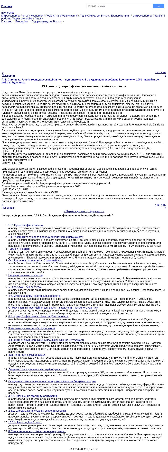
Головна (6, 21)
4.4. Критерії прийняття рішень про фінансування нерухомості (46, 340)
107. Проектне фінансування (25, 225)
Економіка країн (120, 15)
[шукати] (118, 6)
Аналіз (39, 18)
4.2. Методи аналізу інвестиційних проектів (34, 295)
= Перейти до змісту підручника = (84, 211)
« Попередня (8, 74)
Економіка (7, 12)
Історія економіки (32, 15)
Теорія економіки (22, 18)
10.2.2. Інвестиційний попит (25, 422)
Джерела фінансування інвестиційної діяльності (37, 369)
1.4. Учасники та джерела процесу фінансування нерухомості (45, 237)
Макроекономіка (142, 15)
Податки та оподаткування (61, 15)
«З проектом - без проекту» (25, 287)
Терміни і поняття (19, 248)
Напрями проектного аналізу (25, 275)
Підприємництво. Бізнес (94, 15)
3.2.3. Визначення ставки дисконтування (32, 396)
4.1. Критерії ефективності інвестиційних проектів (38, 316)
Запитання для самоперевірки (26, 354)
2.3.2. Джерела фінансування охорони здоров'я (37, 410)
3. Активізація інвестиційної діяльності (31, 328)
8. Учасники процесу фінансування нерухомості (37, 431)
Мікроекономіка (10, 15)
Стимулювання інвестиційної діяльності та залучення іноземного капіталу (53, 307)
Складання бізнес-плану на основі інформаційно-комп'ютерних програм (52, 381)
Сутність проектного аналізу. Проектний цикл (35, 260)
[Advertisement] (84, 46)
